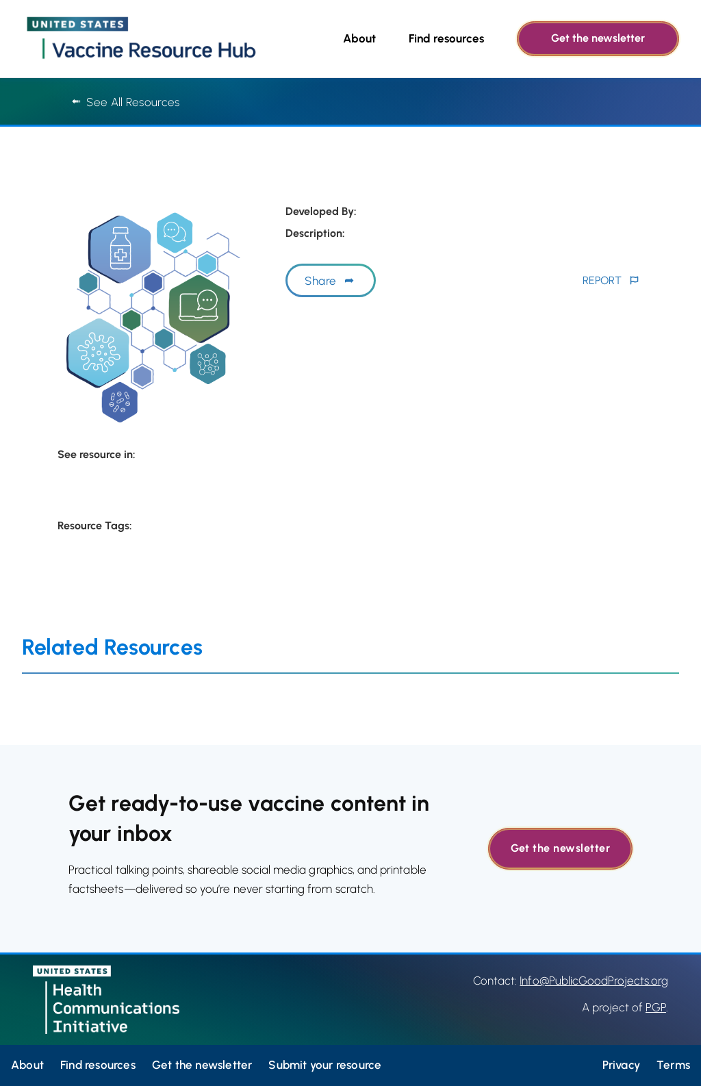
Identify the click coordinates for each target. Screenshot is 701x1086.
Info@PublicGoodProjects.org (594, 980)
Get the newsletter (598, 38)
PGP (656, 1007)
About (359, 38)
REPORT (602, 280)
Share (320, 281)
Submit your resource (324, 1065)
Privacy (621, 1065)
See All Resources (125, 102)
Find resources (446, 38)
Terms (673, 1065)
